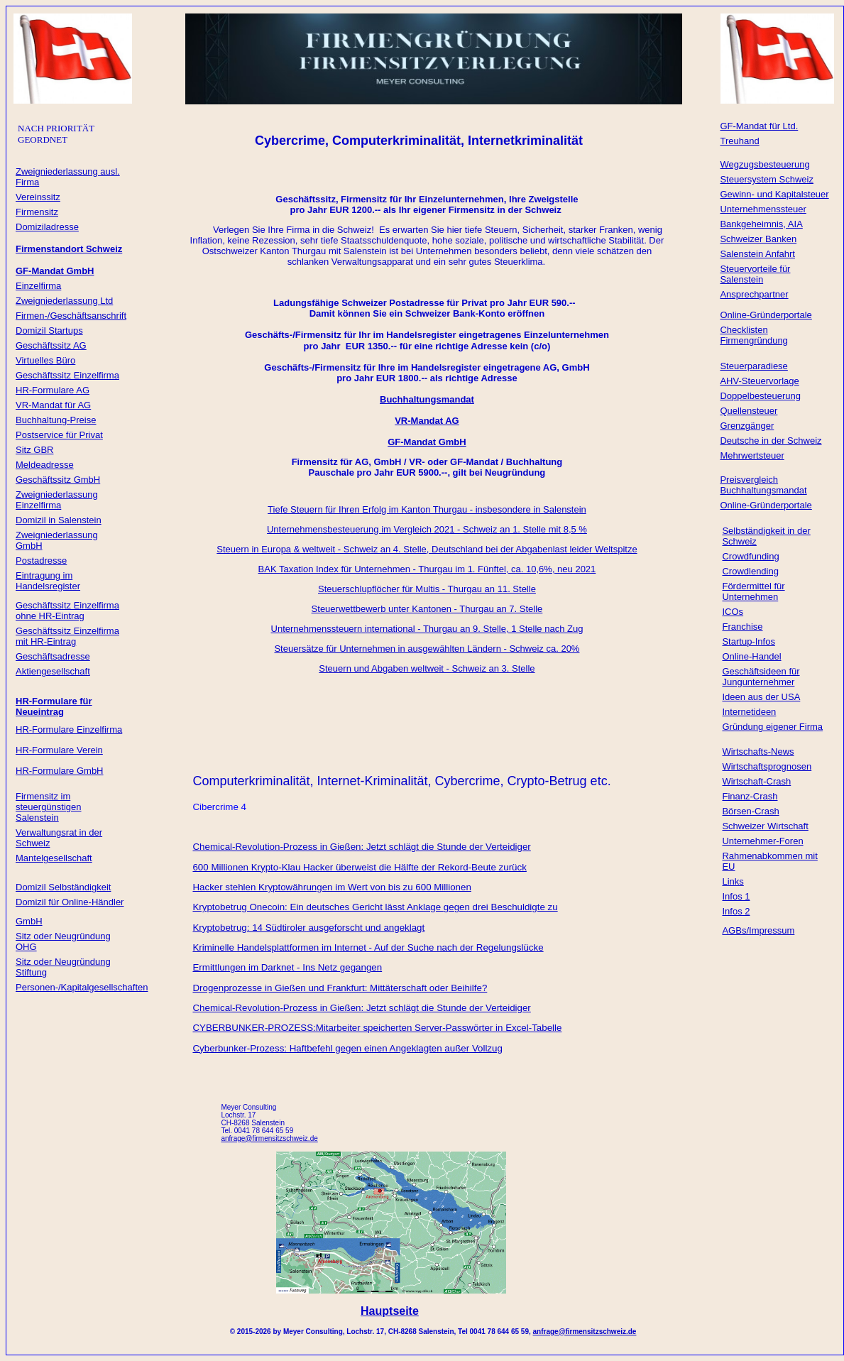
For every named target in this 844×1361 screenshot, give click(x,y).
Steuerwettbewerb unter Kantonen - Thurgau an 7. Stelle (427, 608)
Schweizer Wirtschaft (765, 826)
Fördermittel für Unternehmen (753, 591)
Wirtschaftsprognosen (766, 766)
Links (732, 881)
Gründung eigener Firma (772, 726)
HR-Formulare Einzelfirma (69, 729)
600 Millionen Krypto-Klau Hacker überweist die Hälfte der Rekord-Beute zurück (359, 867)
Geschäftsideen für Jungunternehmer (760, 676)
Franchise (742, 626)
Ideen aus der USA (761, 697)
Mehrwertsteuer (752, 455)
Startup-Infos (748, 641)
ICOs (732, 611)
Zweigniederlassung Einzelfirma (57, 499)
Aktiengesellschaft (53, 671)
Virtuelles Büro (45, 360)
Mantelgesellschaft (54, 858)
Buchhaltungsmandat (427, 399)
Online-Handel (751, 656)
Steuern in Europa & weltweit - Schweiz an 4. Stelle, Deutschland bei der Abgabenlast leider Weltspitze (427, 549)
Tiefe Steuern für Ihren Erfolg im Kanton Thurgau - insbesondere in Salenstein (427, 509)
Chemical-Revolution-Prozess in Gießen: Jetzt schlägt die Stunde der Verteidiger (361, 846)
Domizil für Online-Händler (70, 902)
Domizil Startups (49, 330)
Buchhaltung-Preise (56, 420)
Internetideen (749, 711)
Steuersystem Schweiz (766, 179)
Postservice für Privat (59, 435)
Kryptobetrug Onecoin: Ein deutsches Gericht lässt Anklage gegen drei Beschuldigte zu (374, 907)
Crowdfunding (750, 556)
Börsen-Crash (750, 811)
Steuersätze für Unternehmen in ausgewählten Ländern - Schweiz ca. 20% (426, 648)
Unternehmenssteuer (763, 209)
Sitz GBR (34, 449)
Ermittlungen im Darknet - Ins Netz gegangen (287, 967)
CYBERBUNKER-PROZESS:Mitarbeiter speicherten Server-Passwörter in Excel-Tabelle (376, 1027)
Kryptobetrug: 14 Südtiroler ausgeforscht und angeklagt (308, 927)
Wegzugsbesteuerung (764, 164)
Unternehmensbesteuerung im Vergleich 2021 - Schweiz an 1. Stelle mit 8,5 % (427, 529)
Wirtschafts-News (758, 751)
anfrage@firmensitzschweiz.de (585, 1331)
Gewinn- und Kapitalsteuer (774, 194)
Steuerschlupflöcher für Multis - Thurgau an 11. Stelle (427, 589)
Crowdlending (750, 571)
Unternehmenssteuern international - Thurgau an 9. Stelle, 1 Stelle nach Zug (427, 628)
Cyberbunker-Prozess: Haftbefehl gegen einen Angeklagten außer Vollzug (347, 1048)
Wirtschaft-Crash (756, 781)
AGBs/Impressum (758, 930)
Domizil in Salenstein (59, 520)
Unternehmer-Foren (762, 841)
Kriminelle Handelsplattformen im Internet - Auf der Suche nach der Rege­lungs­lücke (367, 947)
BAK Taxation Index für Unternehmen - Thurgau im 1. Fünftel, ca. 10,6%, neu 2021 (427, 569)
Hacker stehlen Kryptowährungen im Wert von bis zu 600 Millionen (331, 887)
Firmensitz (37, 212)
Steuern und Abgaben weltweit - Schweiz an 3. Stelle (427, 668)
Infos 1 (736, 896)
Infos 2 (736, 911)
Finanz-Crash (749, 796)
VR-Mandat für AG (53, 405)
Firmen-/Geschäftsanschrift (71, 315)
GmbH (29, 921)
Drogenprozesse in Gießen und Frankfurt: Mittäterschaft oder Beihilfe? (339, 988)
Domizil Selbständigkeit (63, 887)
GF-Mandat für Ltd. (759, 126)
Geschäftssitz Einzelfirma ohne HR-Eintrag (67, 610)
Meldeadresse (45, 464)
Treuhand (739, 141)
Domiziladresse (47, 227)
